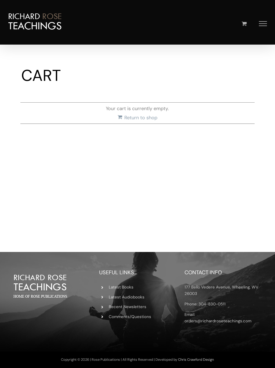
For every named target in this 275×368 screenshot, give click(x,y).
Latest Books (121, 287)
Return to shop (140, 117)
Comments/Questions (130, 316)
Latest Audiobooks (126, 297)
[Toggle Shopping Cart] (244, 23)
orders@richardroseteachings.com (217, 321)
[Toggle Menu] (263, 23)
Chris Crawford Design (196, 359)
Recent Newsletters (127, 306)
